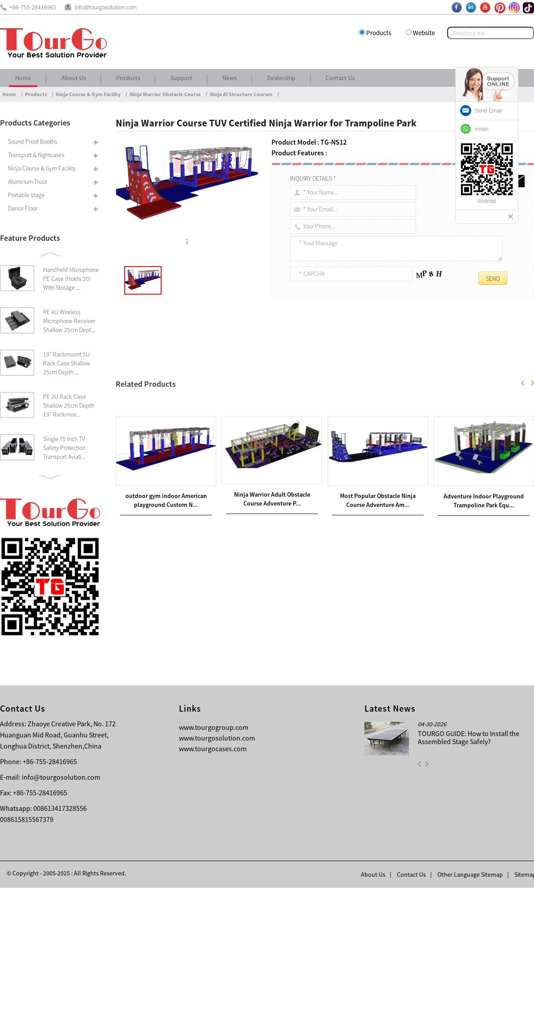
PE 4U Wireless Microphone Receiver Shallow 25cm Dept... (69, 321)
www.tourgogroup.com (213, 851)
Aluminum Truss (27, 182)
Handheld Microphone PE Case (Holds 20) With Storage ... (71, 278)
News (229, 78)
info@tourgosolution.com (61, 901)
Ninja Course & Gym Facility (88, 94)
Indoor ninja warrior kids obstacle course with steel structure (213, 601)
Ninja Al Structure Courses (241, 94)
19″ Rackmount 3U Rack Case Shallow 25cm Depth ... (66, 363)
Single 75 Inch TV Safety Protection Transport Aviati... (64, 448)
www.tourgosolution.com (217, 862)
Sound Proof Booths (32, 142)
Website (424, 32)
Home (23, 78)
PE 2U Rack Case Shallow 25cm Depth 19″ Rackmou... (68, 405)
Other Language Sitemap (470, 999)
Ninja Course (187, 379)
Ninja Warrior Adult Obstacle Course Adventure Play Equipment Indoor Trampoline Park (256, 591)
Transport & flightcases (36, 155)
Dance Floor (22, 208)
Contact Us (340, 78)
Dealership (281, 78)
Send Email (488, 111)
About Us (73, 78)
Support (181, 78)
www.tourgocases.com (213, 872)
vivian (482, 129)
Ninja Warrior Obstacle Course (165, 94)
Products (378, 32)
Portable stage (26, 195)
